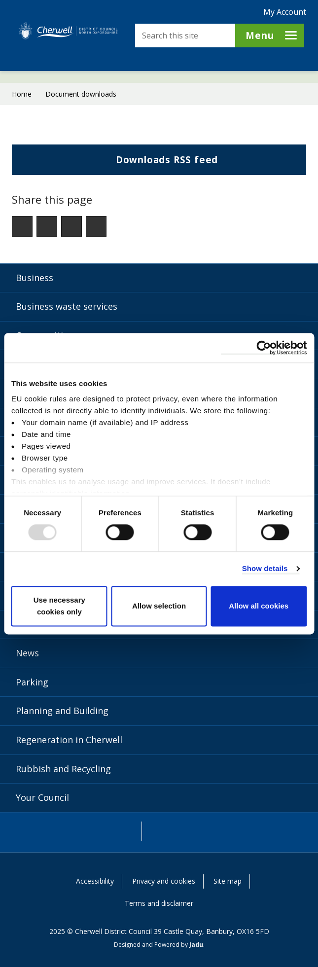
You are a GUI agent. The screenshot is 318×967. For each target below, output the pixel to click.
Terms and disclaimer (159, 903)
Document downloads (80, 94)
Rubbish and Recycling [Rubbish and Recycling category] (63, 769)
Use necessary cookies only (59, 606)
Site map (227, 881)
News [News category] (27, 653)
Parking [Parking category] (32, 682)
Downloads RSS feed (118, 163)
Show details (265, 569)
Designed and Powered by (158, 944)
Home (22, 94)
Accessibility (95, 881)
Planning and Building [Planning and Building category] (62, 710)
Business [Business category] (34, 278)
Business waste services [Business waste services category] (66, 306)
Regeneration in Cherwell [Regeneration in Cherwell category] (69, 740)
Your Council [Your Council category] (42, 797)
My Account (284, 11)
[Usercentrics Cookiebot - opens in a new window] (263, 347)
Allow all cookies (258, 606)
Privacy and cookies (163, 881)
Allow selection (159, 606)
